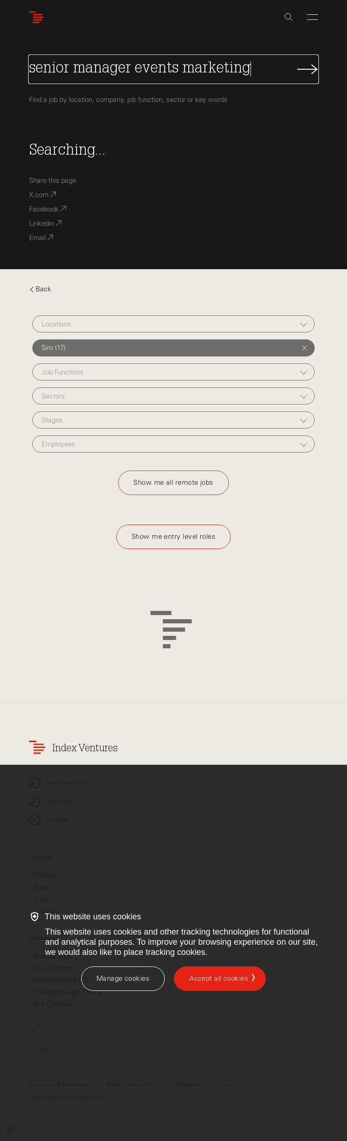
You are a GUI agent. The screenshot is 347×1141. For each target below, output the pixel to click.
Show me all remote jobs (173, 482)
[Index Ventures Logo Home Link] (38, 17)
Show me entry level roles (173, 536)
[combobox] (173, 323)
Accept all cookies (218, 978)
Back (40, 289)
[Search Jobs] (173, 69)
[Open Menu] (312, 17)
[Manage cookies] (123, 978)
